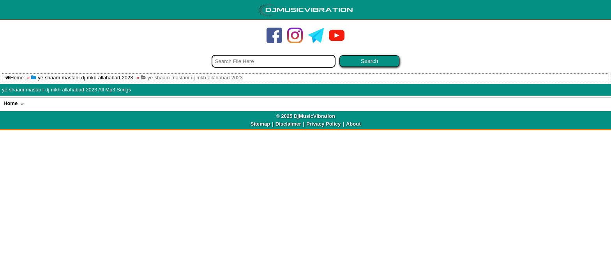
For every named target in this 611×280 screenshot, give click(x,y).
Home (14, 77)
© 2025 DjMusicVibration (305, 116)
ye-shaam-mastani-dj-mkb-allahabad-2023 (85, 77)
